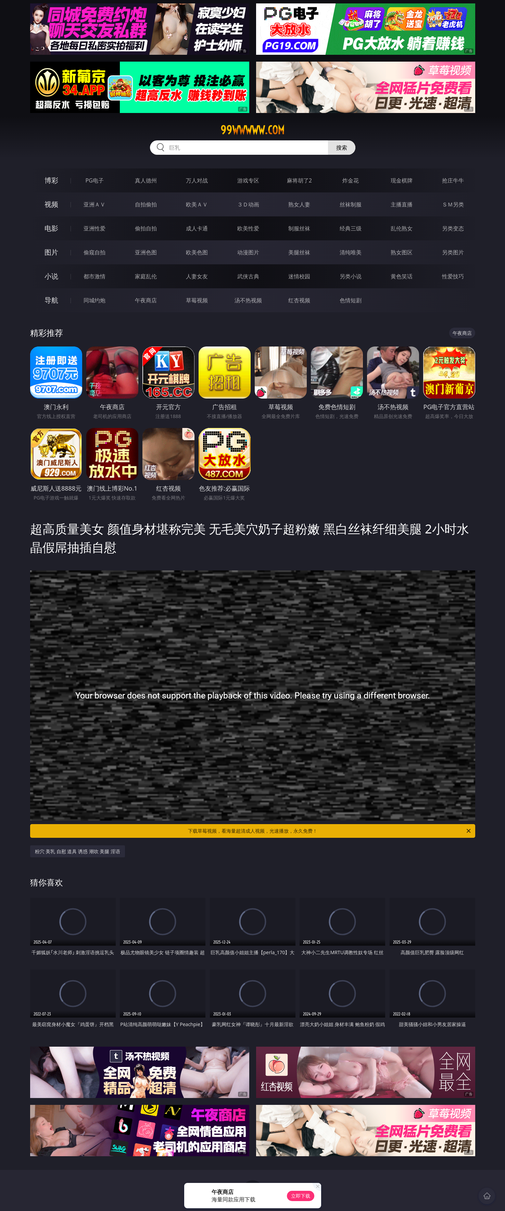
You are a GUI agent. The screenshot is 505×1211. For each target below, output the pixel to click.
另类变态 (453, 228)
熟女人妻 (299, 204)
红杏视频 (299, 300)
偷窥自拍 (94, 252)
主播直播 (402, 204)
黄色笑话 (402, 276)
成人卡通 (197, 228)
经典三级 (351, 228)
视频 (51, 204)
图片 (51, 252)
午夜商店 (146, 300)
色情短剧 (351, 300)
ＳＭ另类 (453, 204)
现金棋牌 (402, 180)
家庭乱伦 (146, 276)
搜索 (341, 147)
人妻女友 (197, 276)
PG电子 (95, 180)
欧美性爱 (248, 228)
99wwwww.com (252, 130)
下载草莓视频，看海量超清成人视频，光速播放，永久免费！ (330, 831)
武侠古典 (248, 276)
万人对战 (197, 180)
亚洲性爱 (94, 228)
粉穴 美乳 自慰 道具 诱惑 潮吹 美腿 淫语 (77, 851)
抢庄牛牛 (453, 180)
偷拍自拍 (146, 228)
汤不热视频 (248, 300)
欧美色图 (197, 252)
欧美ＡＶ (197, 204)
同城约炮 (94, 300)
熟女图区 (402, 252)
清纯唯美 (351, 252)
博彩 (51, 180)
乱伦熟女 (402, 228)
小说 (51, 276)
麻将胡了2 (299, 180)
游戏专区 (248, 180)
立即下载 (300, 1196)
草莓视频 (197, 300)
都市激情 (94, 276)
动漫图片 (248, 252)
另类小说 (351, 276)
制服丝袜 (299, 228)
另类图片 (453, 252)
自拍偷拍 (146, 204)
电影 (51, 228)
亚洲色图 (146, 252)
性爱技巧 (453, 276)
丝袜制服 (351, 204)
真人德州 (146, 180)
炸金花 (350, 180)
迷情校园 (299, 276)
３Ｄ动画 (248, 204)
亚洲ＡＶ (94, 204)
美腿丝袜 (299, 252)
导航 (51, 300)
